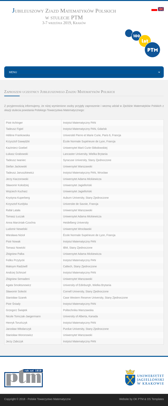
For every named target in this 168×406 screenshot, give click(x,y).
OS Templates (155, 399)
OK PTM (138, 399)
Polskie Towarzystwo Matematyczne (49, 399)
